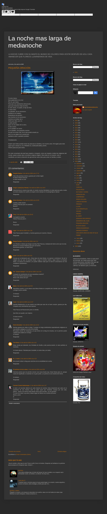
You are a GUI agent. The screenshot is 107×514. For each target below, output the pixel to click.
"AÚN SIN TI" (22, 480)
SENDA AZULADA (81, 199)
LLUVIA (78, 206)
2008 (76, 246)
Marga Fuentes (17, 241)
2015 (76, 147)
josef (14, 255)
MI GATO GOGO (80, 225)
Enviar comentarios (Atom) (23, 454)
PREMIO (78, 213)
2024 (76, 125)
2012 (76, 154)
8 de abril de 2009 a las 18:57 (37, 187)
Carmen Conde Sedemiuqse (21, 385)
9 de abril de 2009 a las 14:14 (31, 325)
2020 (76, 135)
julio (77, 175)
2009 (76, 161)
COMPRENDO (80, 197)
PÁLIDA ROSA (80, 189)
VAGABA (78, 211)
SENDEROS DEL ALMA (82, 221)
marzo (78, 238)
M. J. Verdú (16, 358)
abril (77, 182)
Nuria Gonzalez (17, 325)
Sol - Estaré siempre (19, 271)
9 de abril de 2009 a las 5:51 (24, 255)
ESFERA (20, 470)
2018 (76, 140)
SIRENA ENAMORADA (82, 228)
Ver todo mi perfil (87, 110)
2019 (76, 137)
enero (78, 243)
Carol (14, 302)
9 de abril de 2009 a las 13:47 (25, 302)
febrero (78, 240)
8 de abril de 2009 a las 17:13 (31, 173)
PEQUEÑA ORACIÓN (19, 68)
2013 (76, 152)
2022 (76, 130)
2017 (76, 142)
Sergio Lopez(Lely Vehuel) (20, 187)
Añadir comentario (14, 403)
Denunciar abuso (79, 251)
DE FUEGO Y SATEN (82, 192)
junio (77, 178)
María (14, 286)
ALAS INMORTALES (82, 209)
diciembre (79, 163)
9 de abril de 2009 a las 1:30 (24, 230)
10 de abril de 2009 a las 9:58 (36, 369)
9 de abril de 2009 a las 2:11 (30, 241)
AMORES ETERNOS (82, 230)
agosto (78, 173)
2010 (76, 159)
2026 (76, 120)
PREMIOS (79, 204)
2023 (76, 127)
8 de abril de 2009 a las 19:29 (31, 200)
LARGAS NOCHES (81, 201)
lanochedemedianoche (91, 107)
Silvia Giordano (17, 200)
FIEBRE (78, 235)
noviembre (79, 166)
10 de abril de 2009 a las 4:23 (28, 358)
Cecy (14, 214)
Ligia (14, 230)
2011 (76, 156)
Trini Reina (16, 342)
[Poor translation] (11, 12)
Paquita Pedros (17, 173)
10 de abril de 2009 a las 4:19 (28, 342)
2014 (76, 149)
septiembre (79, 170)
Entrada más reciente (14, 451)
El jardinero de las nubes (20, 369)
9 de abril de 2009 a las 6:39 (33, 271)
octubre (78, 168)
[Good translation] (5, 12)
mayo (78, 180)
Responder (16, 182)
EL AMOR (79, 216)
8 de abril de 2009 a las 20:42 (25, 214)
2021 (76, 132)
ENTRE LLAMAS (14, 490)
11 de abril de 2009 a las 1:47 (38, 385)
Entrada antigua (62, 451)
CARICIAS (79, 187)
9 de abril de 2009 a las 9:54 (25, 286)
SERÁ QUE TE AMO (15, 460)
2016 (76, 144)
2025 (76, 123)
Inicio (39, 451)
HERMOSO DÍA (80, 194)
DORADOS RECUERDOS (83, 218)
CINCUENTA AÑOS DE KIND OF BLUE (87, 233)
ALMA (78, 185)
